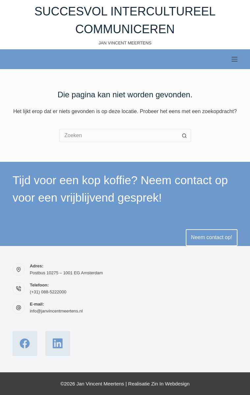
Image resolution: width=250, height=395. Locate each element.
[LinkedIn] (57, 343)
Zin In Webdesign (170, 383)
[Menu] (234, 59)
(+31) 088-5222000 (48, 291)
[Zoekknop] (184, 135)
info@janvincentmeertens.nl (56, 311)
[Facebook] (25, 343)
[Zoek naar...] (118, 135)
